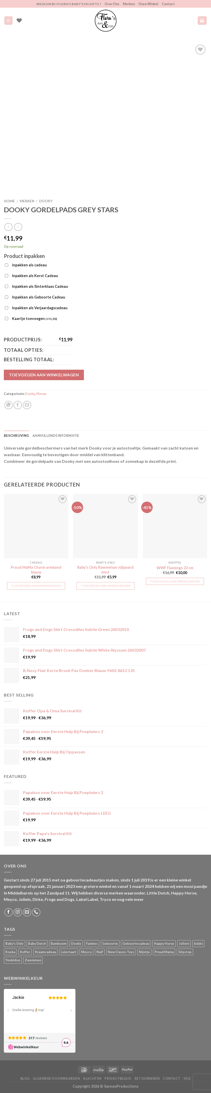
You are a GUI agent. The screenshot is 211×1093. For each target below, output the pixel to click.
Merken (129, 4)
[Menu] (8, 20)
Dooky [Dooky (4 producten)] (76, 943)
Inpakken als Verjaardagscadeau (40, 308)
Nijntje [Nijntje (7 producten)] (144, 952)
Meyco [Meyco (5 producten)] (86, 952)
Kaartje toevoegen (34, 318)
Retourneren (147, 1078)
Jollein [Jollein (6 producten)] (184, 943)
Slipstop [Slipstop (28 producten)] (185, 952)
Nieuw (41, 394)
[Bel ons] (36, 912)
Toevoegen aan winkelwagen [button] (36, 585)
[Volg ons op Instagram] (18, 912)
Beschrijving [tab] (16, 435)
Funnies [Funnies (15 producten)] (92, 943)
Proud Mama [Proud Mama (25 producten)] (164, 952)
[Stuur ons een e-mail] (27, 912)
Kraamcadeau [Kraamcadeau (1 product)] (45, 952)
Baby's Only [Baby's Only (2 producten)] (14, 943)
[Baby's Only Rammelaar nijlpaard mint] (105, 526)
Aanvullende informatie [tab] (55, 435)
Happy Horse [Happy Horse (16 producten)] (164, 943)
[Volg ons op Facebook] (8, 912)
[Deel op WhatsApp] (8, 405)
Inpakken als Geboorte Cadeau (38, 297)
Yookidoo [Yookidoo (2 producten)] (12, 960)
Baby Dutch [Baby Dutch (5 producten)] (37, 943)
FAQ (187, 1078)
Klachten (92, 1078)
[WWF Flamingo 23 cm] (175, 526)
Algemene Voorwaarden (56, 1078)
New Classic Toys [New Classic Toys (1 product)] (121, 952)
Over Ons (112, 4)
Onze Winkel (148, 4)
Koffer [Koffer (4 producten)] (25, 952)
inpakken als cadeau (29, 265)
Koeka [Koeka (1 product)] (10, 952)
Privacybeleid (118, 1078)
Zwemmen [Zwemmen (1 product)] (33, 960)
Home (9, 201)
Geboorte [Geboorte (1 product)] (110, 943)
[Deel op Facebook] (18, 405)
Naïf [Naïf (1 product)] (99, 952)
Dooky (45, 201)
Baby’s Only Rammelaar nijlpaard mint (105, 569)
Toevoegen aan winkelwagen (44, 374)
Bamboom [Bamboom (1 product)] (58, 943)
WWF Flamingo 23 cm (175, 568)
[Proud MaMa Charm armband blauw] (36, 526)
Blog (25, 1078)
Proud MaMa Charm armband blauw (36, 569)
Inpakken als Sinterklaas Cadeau (40, 286)
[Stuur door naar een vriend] (27, 405)
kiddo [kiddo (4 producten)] (198, 943)
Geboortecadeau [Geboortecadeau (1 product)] (136, 943)
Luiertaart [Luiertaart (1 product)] (68, 952)
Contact (168, 4)
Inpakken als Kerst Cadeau (35, 276)
